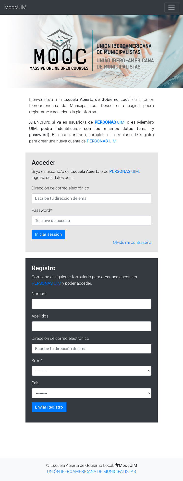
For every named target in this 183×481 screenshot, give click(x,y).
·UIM (109, 122)
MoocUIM (15, 7)
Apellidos (40, 316)
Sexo (37, 360)
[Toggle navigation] (171, 7)
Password (42, 210)
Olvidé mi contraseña (132, 242)
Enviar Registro (49, 407)
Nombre (39, 293)
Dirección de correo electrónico (60, 188)
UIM (101, 141)
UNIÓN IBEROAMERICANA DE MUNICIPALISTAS (91, 471)
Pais (35, 382)
